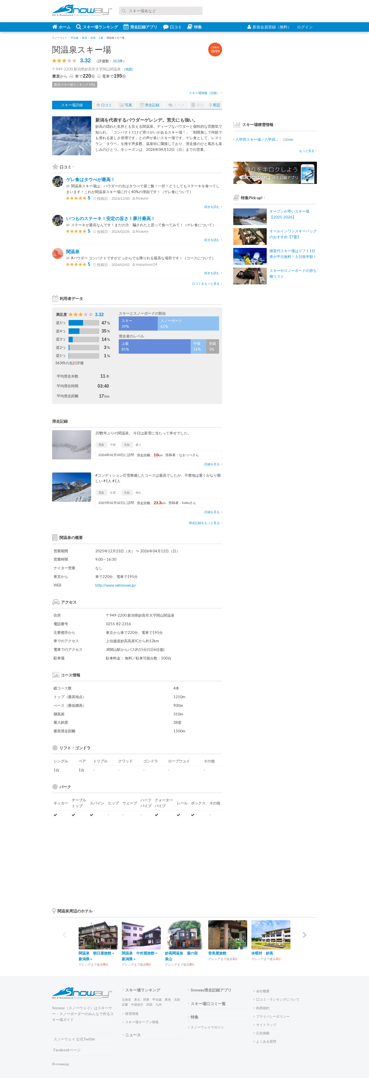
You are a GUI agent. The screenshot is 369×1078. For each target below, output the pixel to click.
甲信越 (157, 999)
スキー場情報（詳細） (205, 93)
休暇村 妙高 (262, 953)
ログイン (305, 26)
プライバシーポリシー (272, 1016)
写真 (125, 105)
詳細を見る (213, 464)
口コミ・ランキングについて (277, 999)
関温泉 (72, 251)
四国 (149, 1004)
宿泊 (197, 105)
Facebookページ (67, 1050)
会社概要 (262, 991)
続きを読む (213, 206)
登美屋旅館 (217, 953)
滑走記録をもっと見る (205, 523)
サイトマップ (265, 1025)
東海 (168, 999)
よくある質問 (265, 1041)
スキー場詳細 (72, 105)
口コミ (172, 26)
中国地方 (137, 1004)
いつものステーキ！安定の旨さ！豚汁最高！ (110, 218)
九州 (159, 1004)
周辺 (214, 105)
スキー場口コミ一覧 (207, 1003)
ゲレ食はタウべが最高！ (90, 179)
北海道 (126, 999)
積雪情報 (131, 1013)
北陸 (177, 999)
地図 (128, 69)
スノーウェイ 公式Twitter (74, 1039)
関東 (146, 999)
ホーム (61, 26)
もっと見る (308, 150)
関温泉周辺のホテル (73, 911)
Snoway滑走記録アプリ (210, 990)
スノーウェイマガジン (206, 1027)
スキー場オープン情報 (141, 1022)
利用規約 (262, 1008)
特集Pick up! (249, 197)
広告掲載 (262, 1033)
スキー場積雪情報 (253, 124)
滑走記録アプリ (140, 26)
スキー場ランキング (97, 26)
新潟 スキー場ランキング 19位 (74, 84)
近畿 (125, 1004)
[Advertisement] (180, 862)
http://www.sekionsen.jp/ (115, 585)
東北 (137, 999)
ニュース (132, 1034)
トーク (176, 105)
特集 (194, 26)
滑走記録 (149, 105)
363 (116, 61)
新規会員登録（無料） (269, 26)
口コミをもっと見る (207, 283)
